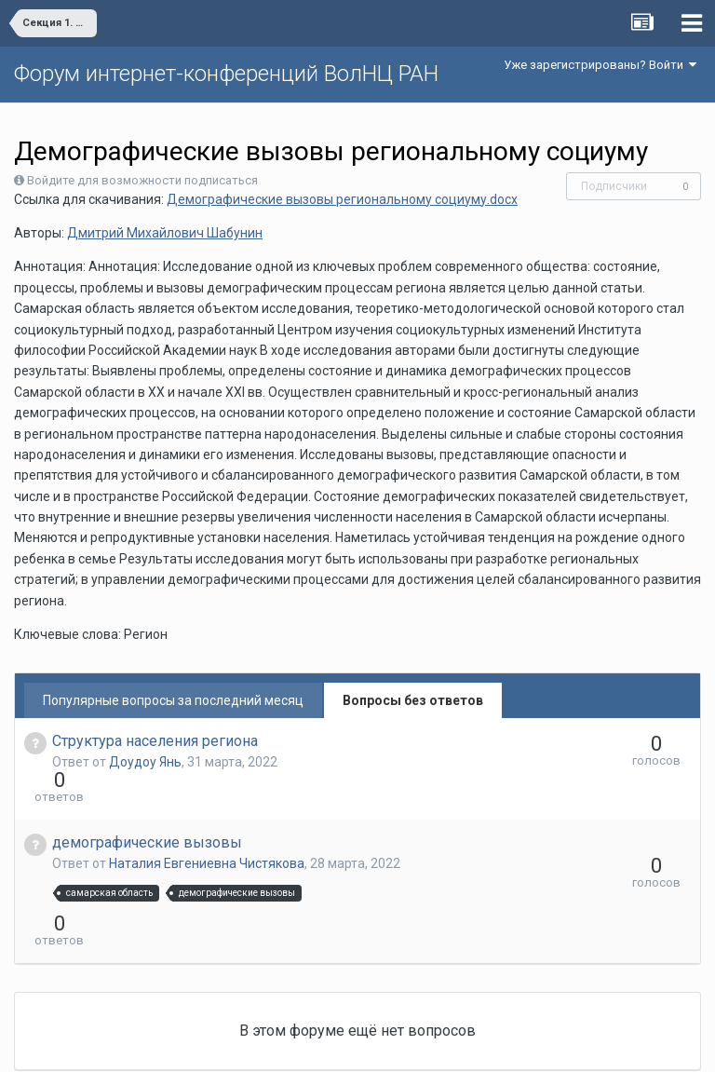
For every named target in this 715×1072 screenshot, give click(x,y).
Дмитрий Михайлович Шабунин (165, 232)
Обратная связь (386, 1044)
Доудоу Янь (145, 761)
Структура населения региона (155, 741)
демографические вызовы (147, 809)
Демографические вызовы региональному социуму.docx (342, 199)
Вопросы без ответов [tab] (413, 700)
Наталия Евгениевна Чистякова (206, 829)
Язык (300, 1044)
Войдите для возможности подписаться (142, 180)
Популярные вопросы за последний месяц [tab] (173, 700)
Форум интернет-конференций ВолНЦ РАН (226, 74)
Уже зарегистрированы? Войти (600, 65)
